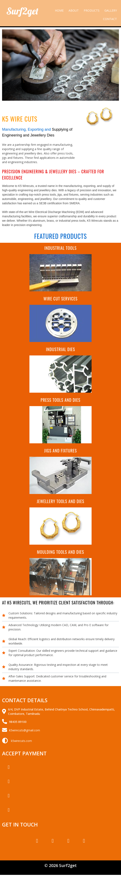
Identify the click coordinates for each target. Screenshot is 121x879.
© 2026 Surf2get (60, 865)
